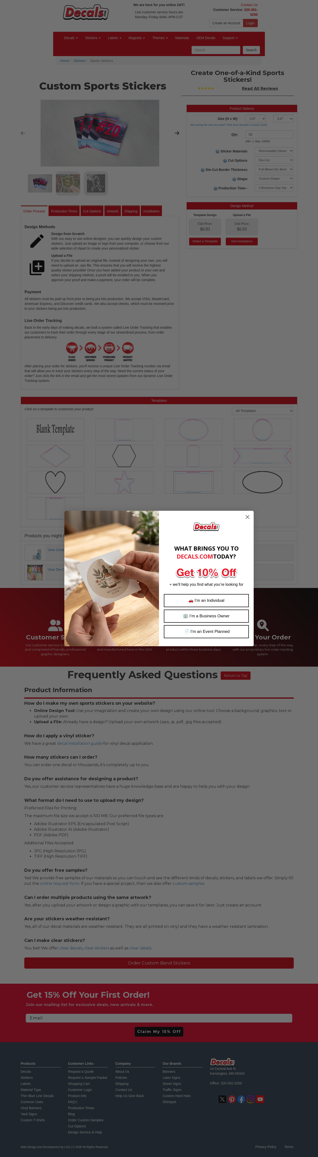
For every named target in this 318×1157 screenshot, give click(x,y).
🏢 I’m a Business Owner (206, 616)
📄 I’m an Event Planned (206, 631)
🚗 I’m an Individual (206, 600)
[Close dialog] (247, 517)
